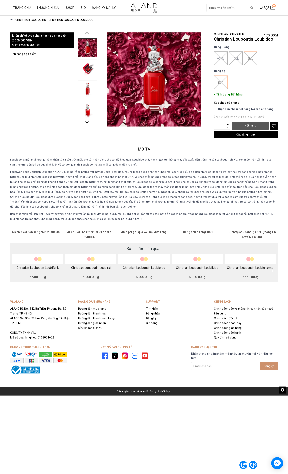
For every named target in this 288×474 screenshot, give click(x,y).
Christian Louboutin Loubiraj (91, 268)
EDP (221, 82)
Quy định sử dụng (225, 337)
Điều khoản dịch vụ (90, 327)
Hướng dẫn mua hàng (92, 308)
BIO (83, 8)
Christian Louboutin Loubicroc (144, 268)
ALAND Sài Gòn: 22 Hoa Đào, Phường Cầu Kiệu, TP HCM (40, 321)
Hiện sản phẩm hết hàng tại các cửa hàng (246, 109)
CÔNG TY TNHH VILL (23, 332)
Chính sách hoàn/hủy (228, 323)
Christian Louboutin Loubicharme (250, 268)
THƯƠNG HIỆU (48, 8)
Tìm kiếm (152, 308)
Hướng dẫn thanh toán (92, 313)
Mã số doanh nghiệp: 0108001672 (32, 337)
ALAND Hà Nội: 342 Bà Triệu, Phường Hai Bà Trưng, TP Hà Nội (38, 311)
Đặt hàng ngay (245, 134)
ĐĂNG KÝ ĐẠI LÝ (104, 8)
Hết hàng (250, 125)
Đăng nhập (153, 313)
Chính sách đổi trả (225, 318)
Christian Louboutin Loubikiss (197, 268)
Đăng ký (151, 318)
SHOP (70, 8)
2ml (250, 58)
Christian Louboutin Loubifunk (38, 268)
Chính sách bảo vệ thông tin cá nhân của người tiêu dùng (244, 311)
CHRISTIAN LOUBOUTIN (229, 34)
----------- (16, 327)
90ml (221, 58)
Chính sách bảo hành (227, 332)
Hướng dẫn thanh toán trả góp (97, 318)
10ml (236, 58)
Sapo (168, 391)
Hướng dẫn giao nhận (92, 323)
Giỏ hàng (151, 323)
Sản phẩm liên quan (144, 248)
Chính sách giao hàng (228, 327)
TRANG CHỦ (22, 8)
